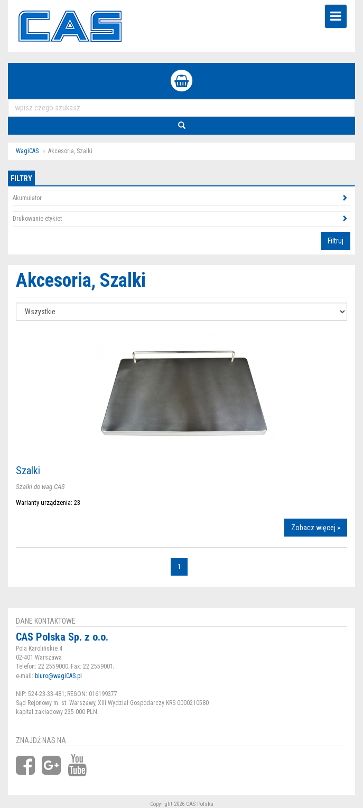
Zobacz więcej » (315, 527)
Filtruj (335, 241)
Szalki (28, 470)
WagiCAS (27, 151)
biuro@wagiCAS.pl (58, 676)
